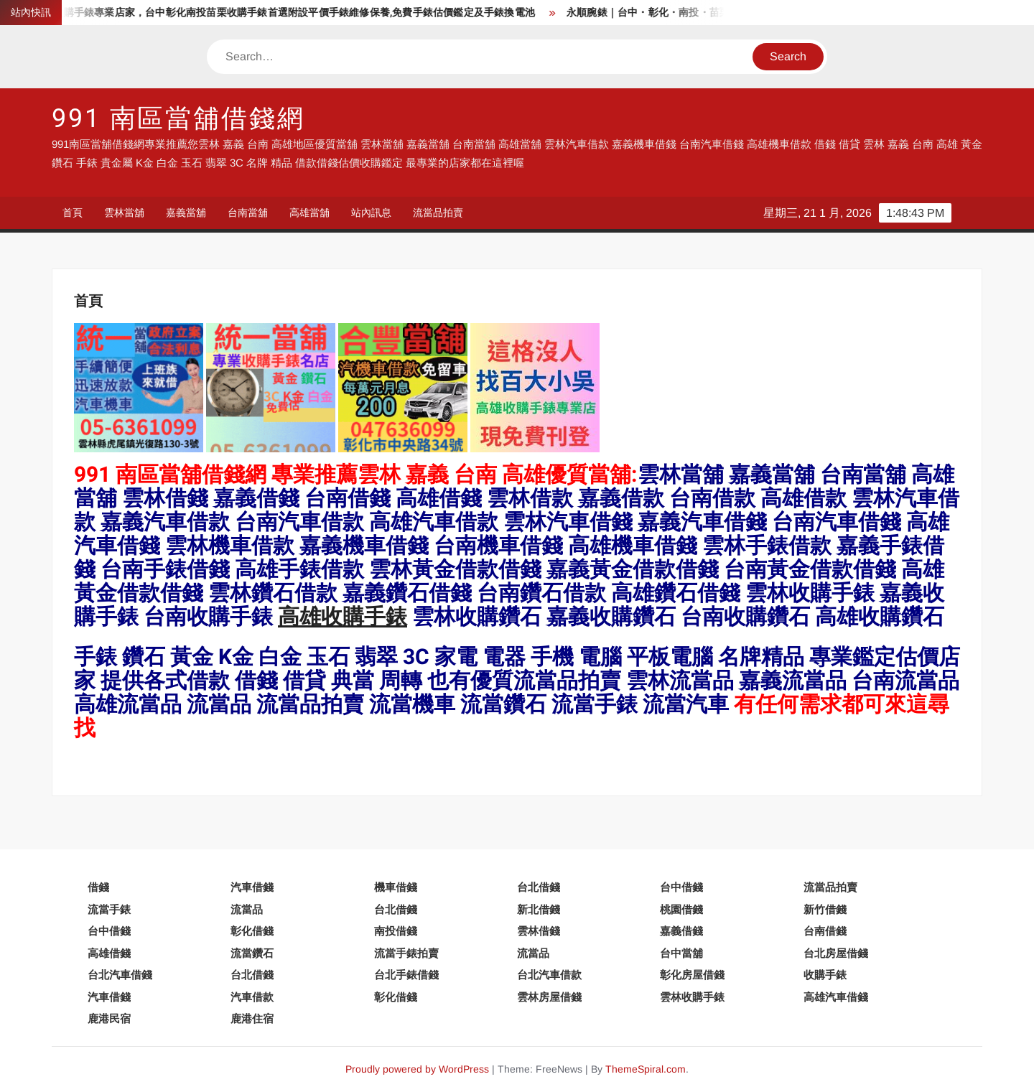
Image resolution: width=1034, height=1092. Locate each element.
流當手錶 (109, 909)
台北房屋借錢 (836, 953)
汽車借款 (252, 997)
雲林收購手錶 (692, 997)
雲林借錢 (538, 931)
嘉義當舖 (186, 212)
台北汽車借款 (549, 975)
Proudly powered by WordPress (417, 1069)
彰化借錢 (252, 931)
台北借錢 (538, 887)
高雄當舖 (309, 212)
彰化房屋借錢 (692, 975)
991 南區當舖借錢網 (178, 119)
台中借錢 (681, 887)
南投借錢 (395, 931)
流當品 (246, 909)
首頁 (72, 212)
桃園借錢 (681, 909)
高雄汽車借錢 (836, 997)
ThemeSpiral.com (645, 1069)
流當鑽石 (252, 953)
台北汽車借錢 (120, 975)
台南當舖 (248, 212)
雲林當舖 (124, 212)
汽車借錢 (252, 887)
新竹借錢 (825, 909)
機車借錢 (395, 887)
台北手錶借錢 (406, 975)
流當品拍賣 (438, 212)
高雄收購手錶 (342, 617)
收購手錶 (825, 975)
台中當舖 (681, 953)
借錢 (98, 887)
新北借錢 (538, 909)
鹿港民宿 (109, 1018)
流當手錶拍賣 (406, 953)
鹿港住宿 (252, 1018)
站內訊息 (371, 212)
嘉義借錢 (681, 931)
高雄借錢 (109, 953)
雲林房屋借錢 (549, 997)
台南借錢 (825, 931)
